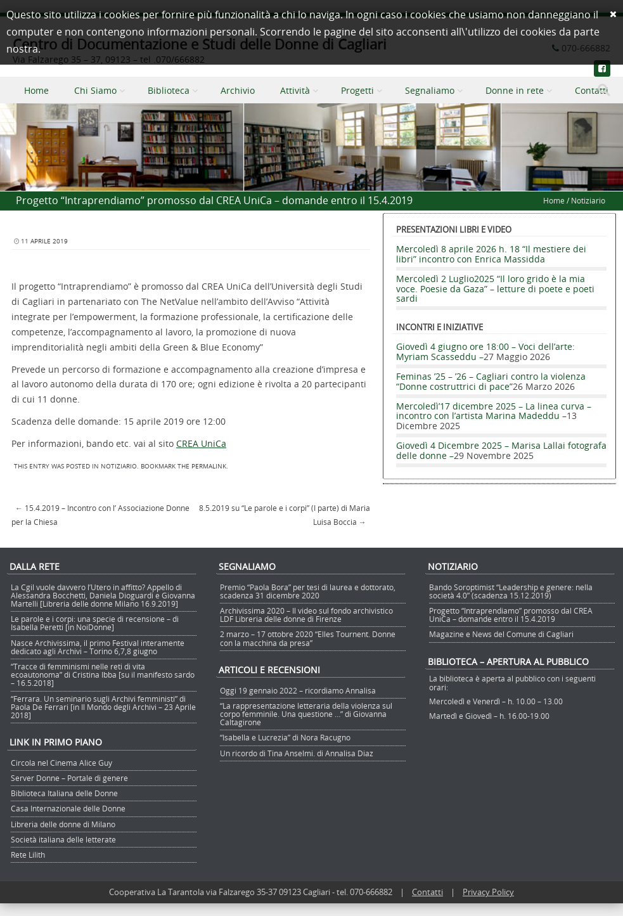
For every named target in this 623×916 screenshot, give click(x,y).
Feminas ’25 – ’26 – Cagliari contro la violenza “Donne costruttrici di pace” (491, 381)
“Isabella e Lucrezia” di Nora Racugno (285, 737)
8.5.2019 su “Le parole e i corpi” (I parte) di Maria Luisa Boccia (284, 515)
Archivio (238, 90)
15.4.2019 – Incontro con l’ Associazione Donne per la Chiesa (100, 515)
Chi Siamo (95, 90)
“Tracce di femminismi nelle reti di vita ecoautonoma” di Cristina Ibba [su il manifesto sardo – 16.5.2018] (103, 674)
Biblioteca (168, 90)
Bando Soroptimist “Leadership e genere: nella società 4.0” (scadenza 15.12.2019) (511, 591)
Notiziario (588, 200)
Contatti (427, 892)
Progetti (357, 90)
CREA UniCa (201, 443)
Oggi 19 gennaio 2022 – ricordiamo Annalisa (298, 690)
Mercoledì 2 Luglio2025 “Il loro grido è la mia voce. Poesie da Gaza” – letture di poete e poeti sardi (495, 288)
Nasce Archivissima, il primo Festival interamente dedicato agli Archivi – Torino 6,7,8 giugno (97, 647)
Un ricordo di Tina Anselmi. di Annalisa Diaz (296, 753)
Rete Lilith (28, 854)
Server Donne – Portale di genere (69, 778)
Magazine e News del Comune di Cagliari (501, 634)
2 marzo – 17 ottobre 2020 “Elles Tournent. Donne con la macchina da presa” (307, 638)
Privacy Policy (488, 892)
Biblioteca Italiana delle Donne (64, 793)
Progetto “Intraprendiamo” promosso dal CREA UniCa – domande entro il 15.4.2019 (511, 614)
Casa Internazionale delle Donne (68, 808)
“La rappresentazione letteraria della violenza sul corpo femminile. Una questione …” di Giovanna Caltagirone (306, 713)
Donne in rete (514, 90)
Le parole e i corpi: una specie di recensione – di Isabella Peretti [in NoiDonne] (95, 623)
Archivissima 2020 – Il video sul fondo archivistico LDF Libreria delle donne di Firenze (306, 614)
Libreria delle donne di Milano (63, 824)
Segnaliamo (429, 90)
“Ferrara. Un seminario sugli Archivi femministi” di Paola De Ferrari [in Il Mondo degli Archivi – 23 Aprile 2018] (103, 706)
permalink (208, 466)
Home (36, 90)
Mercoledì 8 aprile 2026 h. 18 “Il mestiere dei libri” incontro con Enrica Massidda (491, 253)
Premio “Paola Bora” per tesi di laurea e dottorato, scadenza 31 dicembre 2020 (307, 591)
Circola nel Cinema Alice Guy (61, 763)
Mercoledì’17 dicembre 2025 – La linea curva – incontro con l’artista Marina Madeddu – (493, 411)
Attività (295, 90)
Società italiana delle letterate (63, 839)
